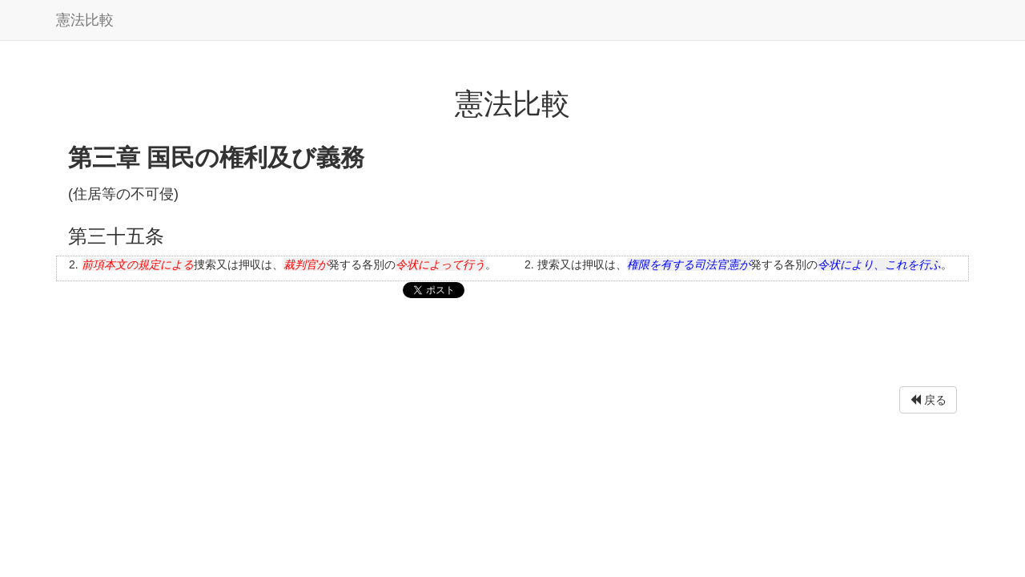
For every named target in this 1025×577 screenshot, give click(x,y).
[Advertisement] (512, 346)
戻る (928, 399)
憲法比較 (85, 20)
